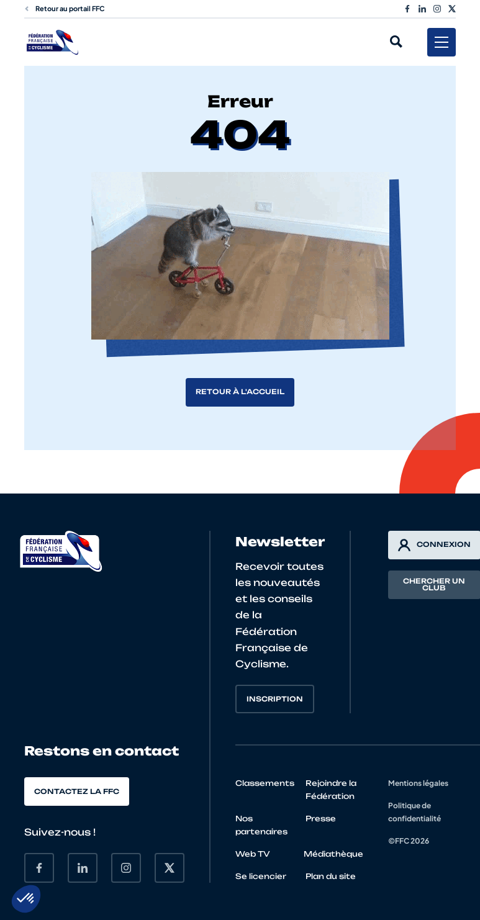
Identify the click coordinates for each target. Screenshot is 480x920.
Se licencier (260, 876)
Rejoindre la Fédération (331, 789)
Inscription (275, 699)
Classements (264, 783)
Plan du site (331, 876)
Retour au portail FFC (64, 8)
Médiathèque (333, 854)
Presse (321, 818)
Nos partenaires (261, 825)
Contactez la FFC (76, 791)
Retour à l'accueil (240, 391)
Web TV (252, 854)
